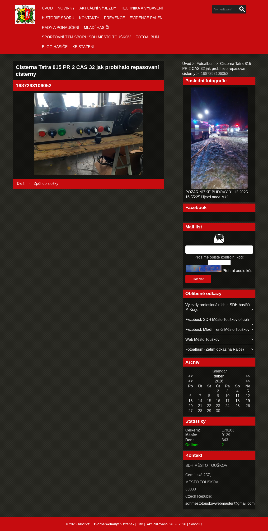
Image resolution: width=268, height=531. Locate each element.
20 (190, 406)
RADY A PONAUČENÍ (60, 28)
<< (190, 376)
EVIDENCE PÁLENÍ (147, 18)
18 (237, 401)
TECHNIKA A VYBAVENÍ (142, 8)
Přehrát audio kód (237, 271)
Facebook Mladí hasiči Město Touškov (217, 329)
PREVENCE (114, 18)
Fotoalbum (147, 37)
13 (190, 401)
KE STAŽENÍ (83, 47)
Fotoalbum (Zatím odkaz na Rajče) (214, 349)
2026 (219, 381)
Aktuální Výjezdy (98, 8)
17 (227, 401)
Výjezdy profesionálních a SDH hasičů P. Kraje (217, 307)
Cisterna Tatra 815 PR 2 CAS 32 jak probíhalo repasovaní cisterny (216, 69)
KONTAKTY (89, 18)
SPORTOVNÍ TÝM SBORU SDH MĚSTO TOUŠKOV (86, 37)
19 (248, 401)
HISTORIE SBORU (58, 18)
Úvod (47, 8)
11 (237, 396)
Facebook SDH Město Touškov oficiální (218, 320)
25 (237, 406)
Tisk (140, 524)
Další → (23, 184)
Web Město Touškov (202, 339)
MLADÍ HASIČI (96, 28)
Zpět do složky (46, 184)
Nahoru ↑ (195, 524)
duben (219, 376)
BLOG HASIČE (54, 47)
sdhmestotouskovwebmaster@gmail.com (220, 503)
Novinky (66, 8)
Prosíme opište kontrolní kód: (219, 257)
